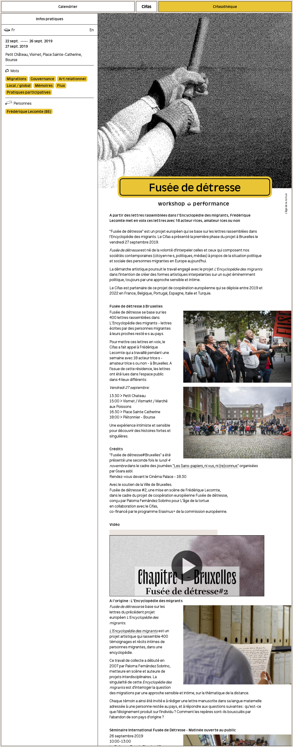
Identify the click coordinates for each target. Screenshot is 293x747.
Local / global (19, 85)
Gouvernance (42, 79)
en (91, 30)
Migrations (16, 79)
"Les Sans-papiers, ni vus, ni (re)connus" (206, 466)
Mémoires (44, 85)
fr (13, 30)
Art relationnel (72, 79)
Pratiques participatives (28, 92)
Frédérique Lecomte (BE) (29, 111)
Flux (61, 85)
